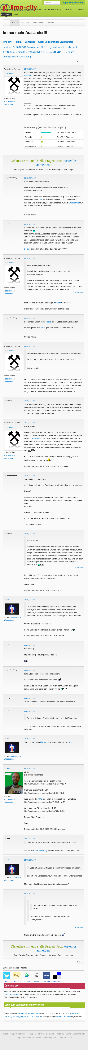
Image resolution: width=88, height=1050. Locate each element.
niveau (58, 51)
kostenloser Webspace (11, 9)
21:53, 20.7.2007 (30, 838)
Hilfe (16, 14)
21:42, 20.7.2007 (30, 645)
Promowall (38, 22)
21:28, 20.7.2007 (30, 258)
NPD (40, 799)
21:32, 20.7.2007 (30, 346)
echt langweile (71, 47)
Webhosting (8, 1034)
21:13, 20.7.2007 (30, 178)
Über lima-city (79, 1034)
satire (71, 52)
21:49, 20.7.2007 (30, 738)
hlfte (25, 52)
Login (65, 2)
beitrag (46, 47)
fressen (13, 52)
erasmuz (10, 73)
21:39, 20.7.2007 (30, 475)
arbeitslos (7, 47)
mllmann (50, 52)
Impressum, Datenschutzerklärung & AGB (40, 1038)
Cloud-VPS (79, 9)
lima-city (7, 41)
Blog (18, 1038)
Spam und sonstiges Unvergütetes (55, 41)
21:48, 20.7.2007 (30, 711)
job (37, 52)
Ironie (48, 322)
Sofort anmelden (11, 994)
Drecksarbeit (74, 203)
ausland (32, 47)
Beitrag (27, 249)
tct (8, 600)
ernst (6, 51)
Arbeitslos (36, 438)
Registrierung (76, 2)
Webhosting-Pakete (32, 9)
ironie (31, 51)
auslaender (20, 47)
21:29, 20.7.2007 (30, 318)
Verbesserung (41, 850)
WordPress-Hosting (52, 9)
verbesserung (24, 56)
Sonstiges (30, 41)
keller (42, 52)
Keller (71, 742)
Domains (68, 9)
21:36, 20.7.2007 (30, 401)
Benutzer (25, 22)
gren (20, 52)
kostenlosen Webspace (29, 1013)
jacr (8, 768)
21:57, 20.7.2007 (30, 860)
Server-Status (66, 1038)
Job (40, 200)
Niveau (43, 742)
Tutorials (50, 22)
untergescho (9, 56)
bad (38, 47)
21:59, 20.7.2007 (30, 893)
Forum (15, 22)
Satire (58, 303)
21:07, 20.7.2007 (30, 69)
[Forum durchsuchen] (52, 3)
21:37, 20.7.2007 (30, 423)
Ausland (27, 75)
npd (65, 52)
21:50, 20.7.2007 (30, 768)
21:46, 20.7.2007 (30, 698)
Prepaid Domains (63, 1016)
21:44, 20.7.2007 (30, 670)
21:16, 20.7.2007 (30, 224)
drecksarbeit (58, 47)
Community (6, 14)
